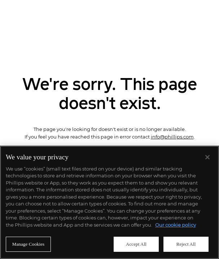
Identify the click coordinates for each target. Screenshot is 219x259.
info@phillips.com (172, 137)
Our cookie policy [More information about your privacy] (175, 225)
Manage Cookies (28, 244)
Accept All (136, 244)
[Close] (207, 157)
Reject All (186, 244)
